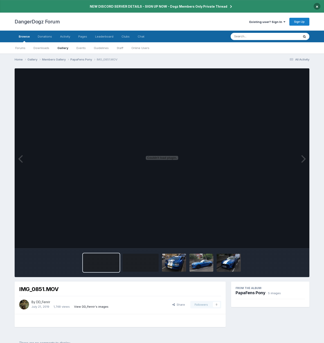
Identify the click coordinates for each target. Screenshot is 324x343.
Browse (24, 38)
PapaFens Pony (251, 292)
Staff (120, 48)
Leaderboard (104, 36)
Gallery (62, 48)
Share (178, 304)
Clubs (126, 36)
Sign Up (299, 21)
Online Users (140, 48)
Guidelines (101, 48)
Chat (141, 36)
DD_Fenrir (43, 302)
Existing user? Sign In (267, 22)
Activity (65, 36)
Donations (45, 36)
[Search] (253, 36)
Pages (82, 36)
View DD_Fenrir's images (91, 306)
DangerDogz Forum (37, 22)
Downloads (41, 48)
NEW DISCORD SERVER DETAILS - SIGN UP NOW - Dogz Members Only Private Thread (158, 6)
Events (81, 48)
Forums (20, 48)
